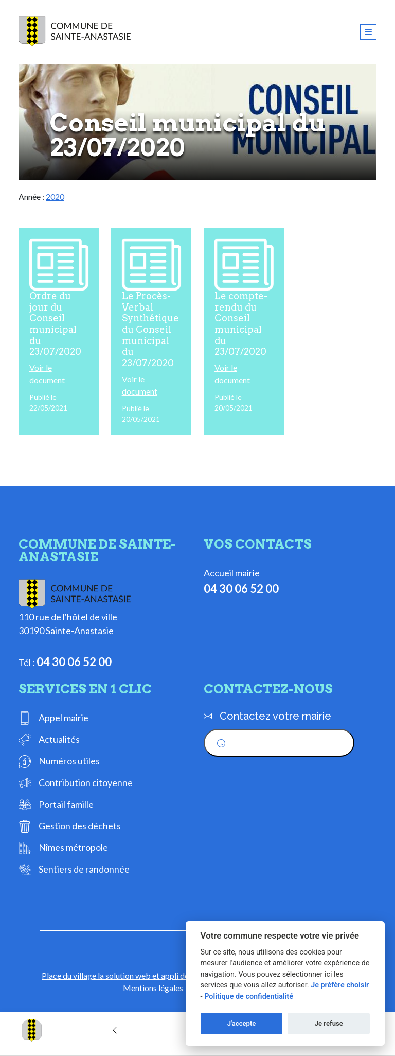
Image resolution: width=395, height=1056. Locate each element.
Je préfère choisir (340, 985)
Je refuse (329, 1023)
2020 (55, 196)
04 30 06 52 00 (74, 662)
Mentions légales (153, 988)
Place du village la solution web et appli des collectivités (139, 975)
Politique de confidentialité (248, 996)
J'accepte (241, 1023)
